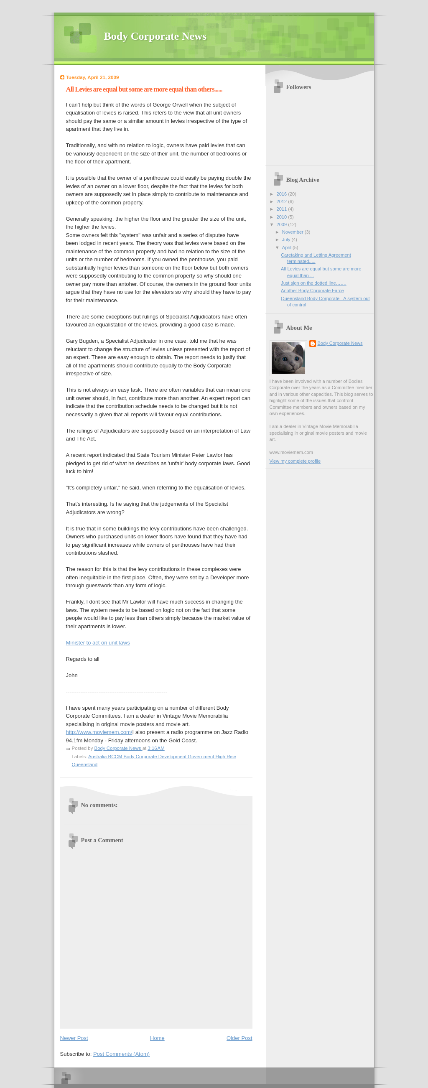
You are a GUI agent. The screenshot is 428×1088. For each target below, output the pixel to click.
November (293, 231)
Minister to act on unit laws (98, 643)
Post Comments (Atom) (121, 1054)
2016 (282, 193)
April (287, 247)
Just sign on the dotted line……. (313, 282)
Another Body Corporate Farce (312, 290)
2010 (282, 216)
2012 (282, 201)
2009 (282, 224)
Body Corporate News (155, 36)
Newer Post (74, 1038)
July (287, 239)
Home (157, 1038)
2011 (282, 208)
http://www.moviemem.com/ (99, 732)
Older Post (239, 1038)
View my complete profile (295, 461)
